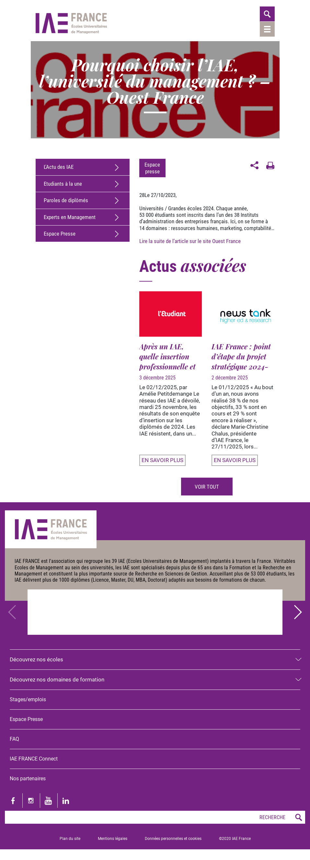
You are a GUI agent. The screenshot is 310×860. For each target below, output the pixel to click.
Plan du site (70, 838)
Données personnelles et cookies (173, 838)
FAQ (14, 739)
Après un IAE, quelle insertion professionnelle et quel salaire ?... (167, 362)
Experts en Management (70, 217)
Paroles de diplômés (66, 200)
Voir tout (207, 486)
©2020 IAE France (235, 838)
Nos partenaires (28, 778)
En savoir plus (162, 460)
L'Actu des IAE (59, 167)
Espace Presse (59, 233)
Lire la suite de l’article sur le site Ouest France (190, 241)
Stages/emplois (28, 699)
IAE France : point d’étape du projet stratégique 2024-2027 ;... (241, 362)
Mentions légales (112, 838)
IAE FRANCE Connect (34, 759)
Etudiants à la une (63, 183)
